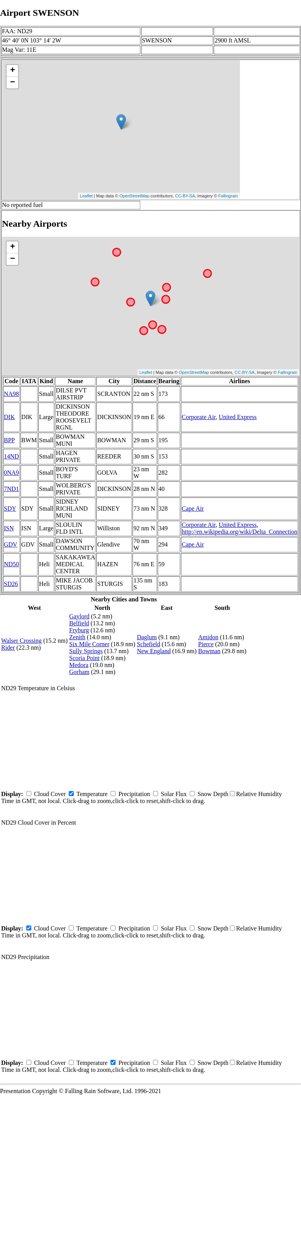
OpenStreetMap (134, 196)
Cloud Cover (50, 794)
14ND (11, 456)
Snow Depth (212, 794)
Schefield (148, 644)
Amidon (208, 637)
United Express (238, 417)
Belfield (79, 623)
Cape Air (193, 508)
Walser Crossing (21, 640)
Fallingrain (228, 196)
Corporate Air (199, 417)
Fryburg (79, 630)
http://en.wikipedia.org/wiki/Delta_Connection (239, 531)
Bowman (209, 651)
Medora (78, 665)
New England (154, 651)
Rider (8, 647)
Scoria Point (84, 658)
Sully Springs (86, 651)
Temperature (92, 794)
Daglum (147, 637)
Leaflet (86, 196)
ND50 (11, 564)
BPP (9, 440)
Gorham (79, 672)
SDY (10, 508)
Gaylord (79, 616)
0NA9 (11, 472)
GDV (10, 544)
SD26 (11, 584)
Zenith (77, 637)
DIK (9, 417)
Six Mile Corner (89, 644)
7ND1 (11, 489)
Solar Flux (174, 794)
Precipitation (134, 794)
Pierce (206, 644)
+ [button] (12, 70)
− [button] (12, 82)
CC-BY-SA (185, 196)
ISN (9, 528)
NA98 (11, 393)
